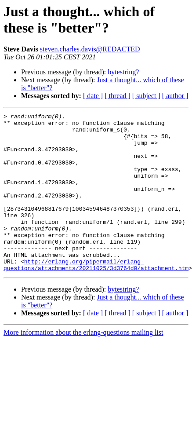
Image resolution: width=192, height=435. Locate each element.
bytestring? (123, 72)
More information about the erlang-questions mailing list (83, 364)
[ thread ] (117, 95)
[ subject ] (146, 95)
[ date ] (93, 95)
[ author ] (175, 95)
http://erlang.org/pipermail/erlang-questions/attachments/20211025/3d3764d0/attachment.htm (96, 295)
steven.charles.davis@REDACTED (90, 49)
